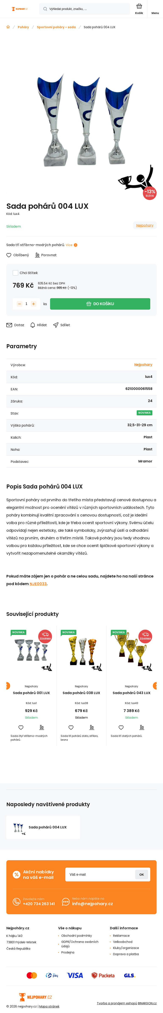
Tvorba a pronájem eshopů (117, 1003)
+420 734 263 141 (39, 903)
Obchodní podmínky (76, 936)
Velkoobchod (122, 942)
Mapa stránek (49, 1006)
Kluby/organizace (126, 948)
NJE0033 (38, 583)
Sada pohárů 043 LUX (131, 693)
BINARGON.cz (147, 1003)
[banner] (20, 9)
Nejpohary (144, 225)
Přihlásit (141, 874)
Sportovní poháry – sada (56, 27)
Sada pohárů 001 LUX (31, 693)
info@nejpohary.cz (92, 904)
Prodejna (67, 952)
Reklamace (121, 936)
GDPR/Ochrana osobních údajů (79, 944)
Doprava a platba (126, 954)
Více (69, 245)
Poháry (23, 27)
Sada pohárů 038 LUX (81, 693)
